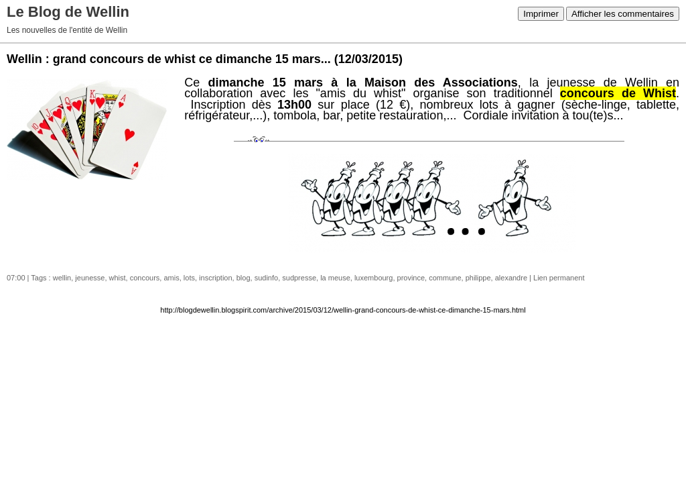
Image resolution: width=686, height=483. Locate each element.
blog (243, 278)
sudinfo (266, 278)
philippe (478, 278)
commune (445, 278)
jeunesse (90, 278)
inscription (215, 278)
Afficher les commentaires (622, 14)
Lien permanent (558, 278)
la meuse (335, 278)
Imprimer (541, 14)
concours (145, 278)
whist (117, 278)
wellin (62, 278)
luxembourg (373, 278)
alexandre (511, 278)
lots (189, 278)
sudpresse (299, 278)
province (411, 278)
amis (171, 278)
